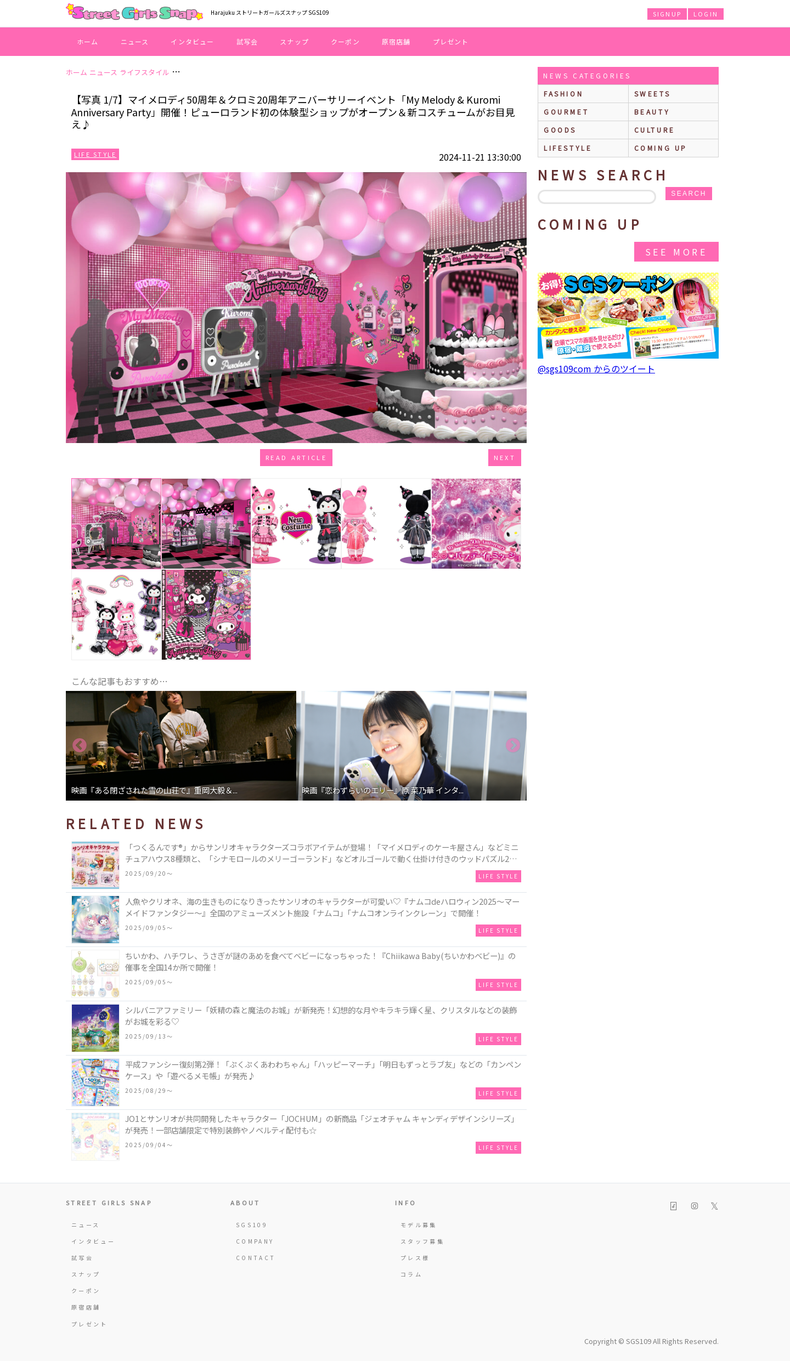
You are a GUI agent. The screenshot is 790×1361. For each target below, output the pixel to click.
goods (560, 129)
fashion (563, 93)
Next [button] (513, 746)
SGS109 (252, 1225)
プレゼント (451, 41)
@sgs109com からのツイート (596, 368)
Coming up (660, 147)
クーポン (345, 41)
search (688, 193)
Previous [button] (79, 746)
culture (654, 129)
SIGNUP (667, 13)
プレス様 (415, 1258)
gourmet (566, 111)
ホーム (88, 41)
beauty (652, 111)
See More (676, 251)
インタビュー (192, 41)
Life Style (95, 154)
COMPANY (255, 1241)
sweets (652, 93)
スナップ (294, 41)
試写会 (247, 41)
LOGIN (705, 13)
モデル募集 (418, 1225)
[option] (181, 746)
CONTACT (256, 1258)
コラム (411, 1274)
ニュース (135, 41)
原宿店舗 (396, 41)
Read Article (296, 457)
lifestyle (568, 147)
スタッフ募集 (422, 1241)
